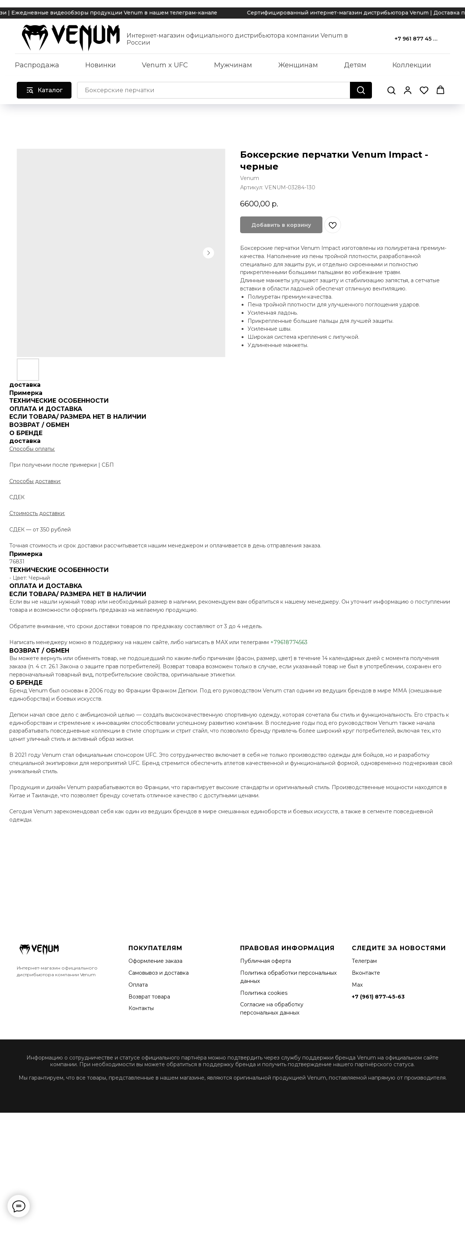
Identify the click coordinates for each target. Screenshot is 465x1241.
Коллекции (411, 65)
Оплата (138, 984)
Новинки (100, 65)
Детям (355, 65)
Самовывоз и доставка (158, 973)
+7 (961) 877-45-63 (378, 996)
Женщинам (298, 65)
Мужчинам (233, 65)
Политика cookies (263, 993)
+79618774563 (289, 642)
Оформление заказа (155, 961)
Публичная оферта (265, 961)
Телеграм (364, 961)
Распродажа (37, 65)
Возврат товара (149, 996)
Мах (357, 984)
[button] (391, 90)
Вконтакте (366, 973)
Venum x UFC (165, 65)
